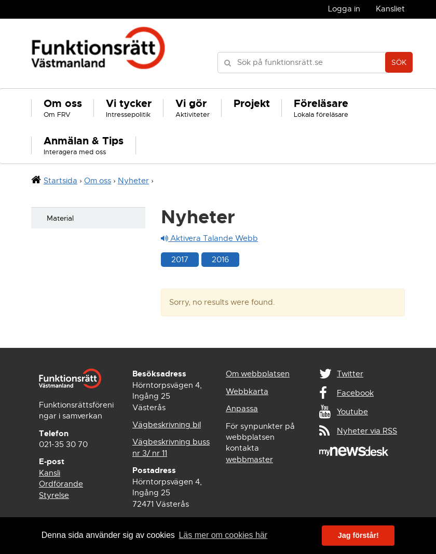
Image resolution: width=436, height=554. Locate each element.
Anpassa (242, 408)
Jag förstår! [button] (358, 535)
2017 (179, 259)
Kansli (49, 473)
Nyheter (133, 180)
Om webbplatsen (258, 374)
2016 (220, 259)
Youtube (352, 411)
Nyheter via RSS (367, 431)
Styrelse (54, 495)
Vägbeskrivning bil (166, 424)
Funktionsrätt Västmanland (98, 53)
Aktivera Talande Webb (209, 238)
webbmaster (249, 459)
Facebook (355, 393)
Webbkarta (247, 391)
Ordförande (61, 484)
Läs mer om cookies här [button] (223, 535)
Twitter (350, 374)
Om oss (97, 180)
